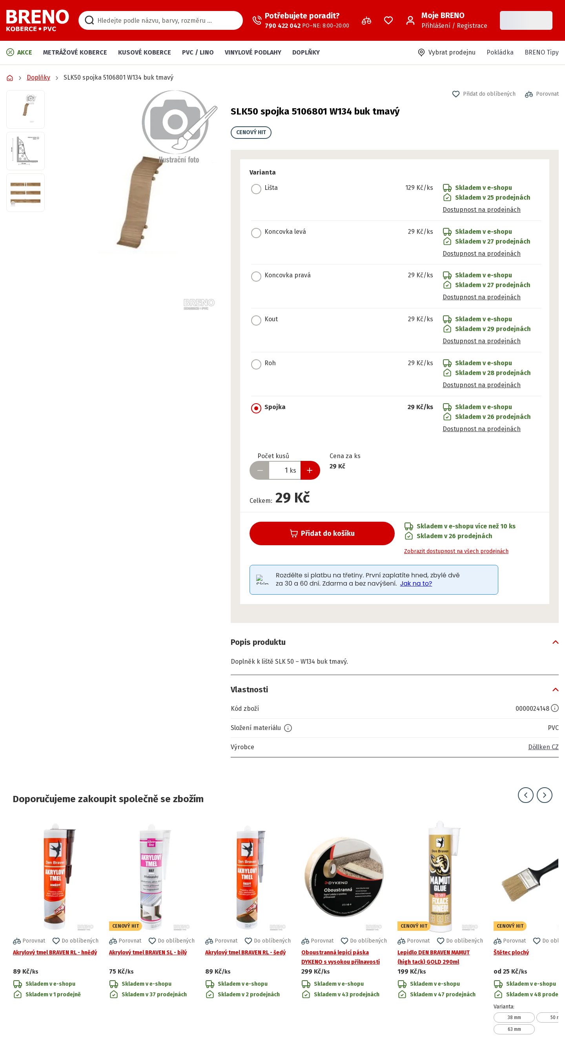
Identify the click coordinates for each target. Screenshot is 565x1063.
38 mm (514, 1017)
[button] (137, 201)
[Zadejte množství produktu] (285, 470)
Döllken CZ (543, 747)
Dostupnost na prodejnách (482, 209)
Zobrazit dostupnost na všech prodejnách (456, 551)
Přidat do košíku (322, 533)
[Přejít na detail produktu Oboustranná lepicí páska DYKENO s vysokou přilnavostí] (344, 927)
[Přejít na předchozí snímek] (526, 795)
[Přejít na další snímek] (544, 795)
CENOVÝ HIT (251, 132)
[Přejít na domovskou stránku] (37, 20)
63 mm (514, 1029)
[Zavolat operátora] (300, 20)
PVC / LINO (198, 52)
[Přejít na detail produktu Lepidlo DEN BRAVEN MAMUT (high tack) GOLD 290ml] (440, 927)
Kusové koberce (144, 52)
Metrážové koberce (75, 52)
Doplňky (306, 52)
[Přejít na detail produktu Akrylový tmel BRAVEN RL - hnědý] (56, 927)
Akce (19, 52)
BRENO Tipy (542, 52)
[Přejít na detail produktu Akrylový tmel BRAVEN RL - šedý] (248, 927)
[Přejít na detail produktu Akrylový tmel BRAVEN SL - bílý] (152, 927)
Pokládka (500, 52)
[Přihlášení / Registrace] (446, 20)
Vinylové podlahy (253, 52)
